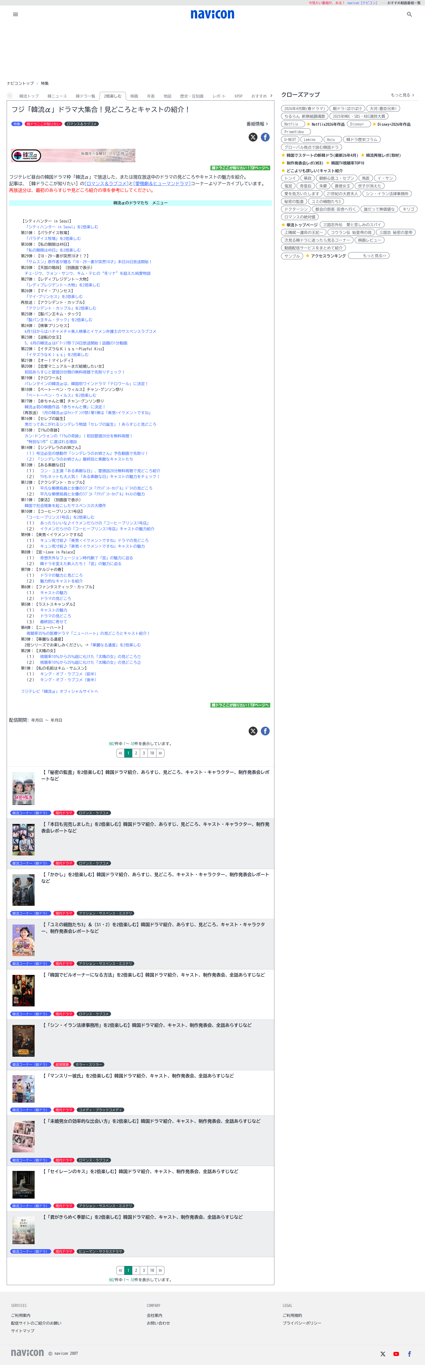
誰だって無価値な (379, 209)
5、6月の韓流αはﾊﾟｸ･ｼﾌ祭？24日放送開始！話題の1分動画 (76, 343)
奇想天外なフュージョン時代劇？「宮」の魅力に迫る (86, 558)
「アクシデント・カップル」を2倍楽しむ (60, 308)
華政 (307, 178)
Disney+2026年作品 (394, 124)
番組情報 (258, 124)
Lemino (311, 140)
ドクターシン (296, 209)
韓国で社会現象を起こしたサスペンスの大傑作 (65, 506)
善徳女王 (342, 186)
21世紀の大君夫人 (342, 194)
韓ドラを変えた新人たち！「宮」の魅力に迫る (81, 564)
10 (175, 753)
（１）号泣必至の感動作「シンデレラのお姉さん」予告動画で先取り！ (87, 453)
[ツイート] (253, 137)
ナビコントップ (20, 83)
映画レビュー (369, 240)
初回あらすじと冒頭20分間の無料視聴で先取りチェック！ (75, 372)
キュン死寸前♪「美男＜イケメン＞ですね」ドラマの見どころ (94, 540)
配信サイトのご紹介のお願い (36, 1323)
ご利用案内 (20, 1315)
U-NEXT (290, 140)
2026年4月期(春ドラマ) (304, 109)
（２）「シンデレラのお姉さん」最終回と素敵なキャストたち (79, 459)
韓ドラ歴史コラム (361, 140)
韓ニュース (57, 96)
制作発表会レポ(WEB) (305, 163)
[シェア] (265, 137)
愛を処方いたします (301, 194)
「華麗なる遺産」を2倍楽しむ (115, 645)
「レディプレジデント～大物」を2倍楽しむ (62, 285)
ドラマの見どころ (55, 599)
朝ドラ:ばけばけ (347, 109)
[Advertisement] (212, 51)
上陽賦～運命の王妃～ (303, 232)
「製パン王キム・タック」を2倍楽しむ (58, 320)
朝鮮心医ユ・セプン (336, 178)
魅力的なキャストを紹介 (61, 581)
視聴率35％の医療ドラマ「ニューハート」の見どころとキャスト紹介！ (89, 633)
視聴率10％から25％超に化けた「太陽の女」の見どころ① (90, 657)
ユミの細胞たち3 (326, 201)
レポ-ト (219, 96)
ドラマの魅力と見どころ (61, 575)
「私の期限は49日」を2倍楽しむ (53, 250)
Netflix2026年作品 (328, 124)
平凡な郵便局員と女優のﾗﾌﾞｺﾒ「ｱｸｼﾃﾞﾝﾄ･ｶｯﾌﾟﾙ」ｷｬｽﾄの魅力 (92, 494)
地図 (167, 96)
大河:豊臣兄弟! (383, 109)
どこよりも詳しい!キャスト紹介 (315, 171)
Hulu (333, 140)
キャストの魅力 (53, 593)
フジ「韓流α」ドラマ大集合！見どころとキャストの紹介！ (101, 109)
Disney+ (359, 124)
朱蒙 (323, 186)
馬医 (366, 178)
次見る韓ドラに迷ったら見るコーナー (317, 240)
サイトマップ (22, 1331)
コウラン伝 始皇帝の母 (351, 232)
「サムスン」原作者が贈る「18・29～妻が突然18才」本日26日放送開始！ (89, 262)
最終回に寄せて (53, 622)
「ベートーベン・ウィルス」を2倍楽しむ (60, 395)
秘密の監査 (294, 201)
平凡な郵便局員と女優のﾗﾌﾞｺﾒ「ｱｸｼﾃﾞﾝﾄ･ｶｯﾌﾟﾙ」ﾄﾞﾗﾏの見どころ (96, 488)
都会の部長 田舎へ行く (335, 209)
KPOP (239, 96)
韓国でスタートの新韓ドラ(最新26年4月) (322, 155)
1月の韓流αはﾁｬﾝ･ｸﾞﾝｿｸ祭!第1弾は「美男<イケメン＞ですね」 (97, 413)
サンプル (292, 256)
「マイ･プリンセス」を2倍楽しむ (54, 297)
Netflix (293, 124)
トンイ (290, 178)
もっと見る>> (368, 256)
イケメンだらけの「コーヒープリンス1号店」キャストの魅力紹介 (97, 529)
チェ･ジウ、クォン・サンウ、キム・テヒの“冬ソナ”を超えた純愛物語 (88, 273)
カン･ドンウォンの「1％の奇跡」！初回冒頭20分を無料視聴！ (79, 436)
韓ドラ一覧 (85, 96)
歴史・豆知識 (192, 96)
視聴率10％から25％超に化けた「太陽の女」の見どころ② (90, 662)
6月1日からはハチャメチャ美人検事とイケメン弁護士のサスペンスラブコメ (90, 331)
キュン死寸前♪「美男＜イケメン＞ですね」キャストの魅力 (92, 546)
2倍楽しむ (113, 96)
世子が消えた (369, 186)
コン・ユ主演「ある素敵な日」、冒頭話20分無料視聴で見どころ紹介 (100, 471)
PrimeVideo (296, 132)
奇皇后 (305, 186)
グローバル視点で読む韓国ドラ (311, 147)
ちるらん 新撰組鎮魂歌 (304, 116)
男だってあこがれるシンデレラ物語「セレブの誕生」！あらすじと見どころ (90, 424)
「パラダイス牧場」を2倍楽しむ (53, 239)
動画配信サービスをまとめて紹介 (313, 248)
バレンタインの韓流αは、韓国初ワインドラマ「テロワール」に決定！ (87, 384)
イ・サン (385, 178)
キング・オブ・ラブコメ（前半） (69, 674)
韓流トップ (29, 96)
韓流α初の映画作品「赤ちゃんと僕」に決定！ (65, 407)
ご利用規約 (292, 1315)
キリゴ (408, 209)
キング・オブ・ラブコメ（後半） (69, 680)
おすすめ (259, 96)
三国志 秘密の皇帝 (395, 232)
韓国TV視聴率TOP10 (347, 163)
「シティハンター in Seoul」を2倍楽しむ (61, 227)
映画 (134, 96)
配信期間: (19, 720)
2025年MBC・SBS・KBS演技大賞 (359, 116)
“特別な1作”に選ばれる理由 (51, 442)
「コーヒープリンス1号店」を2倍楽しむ (59, 517)
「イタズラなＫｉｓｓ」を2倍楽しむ (57, 355)
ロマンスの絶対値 (299, 217)
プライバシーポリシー (302, 1323)
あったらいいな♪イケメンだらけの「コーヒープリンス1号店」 (95, 523)
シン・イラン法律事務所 (387, 194)
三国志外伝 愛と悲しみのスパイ (352, 225)
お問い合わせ (158, 1323)
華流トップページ (302, 225)
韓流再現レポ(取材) (383, 155)
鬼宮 (288, 186)
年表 (151, 96)
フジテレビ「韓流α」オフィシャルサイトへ (59, 691)
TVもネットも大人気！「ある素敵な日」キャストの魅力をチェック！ (100, 477)
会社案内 (154, 1315)
